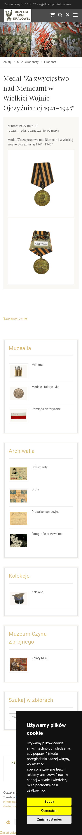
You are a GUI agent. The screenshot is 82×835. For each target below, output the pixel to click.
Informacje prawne (15, 801)
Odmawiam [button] (49, 810)
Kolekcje (37, 592)
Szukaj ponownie (15, 318)
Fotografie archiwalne (47, 534)
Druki (35, 489)
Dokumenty (40, 467)
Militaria (37, 364)
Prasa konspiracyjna (45, 511)
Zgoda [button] (49, 801)
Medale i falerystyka (45, 387)
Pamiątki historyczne (46, 409)
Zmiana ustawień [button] (49, 819)
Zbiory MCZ (40, 658)
